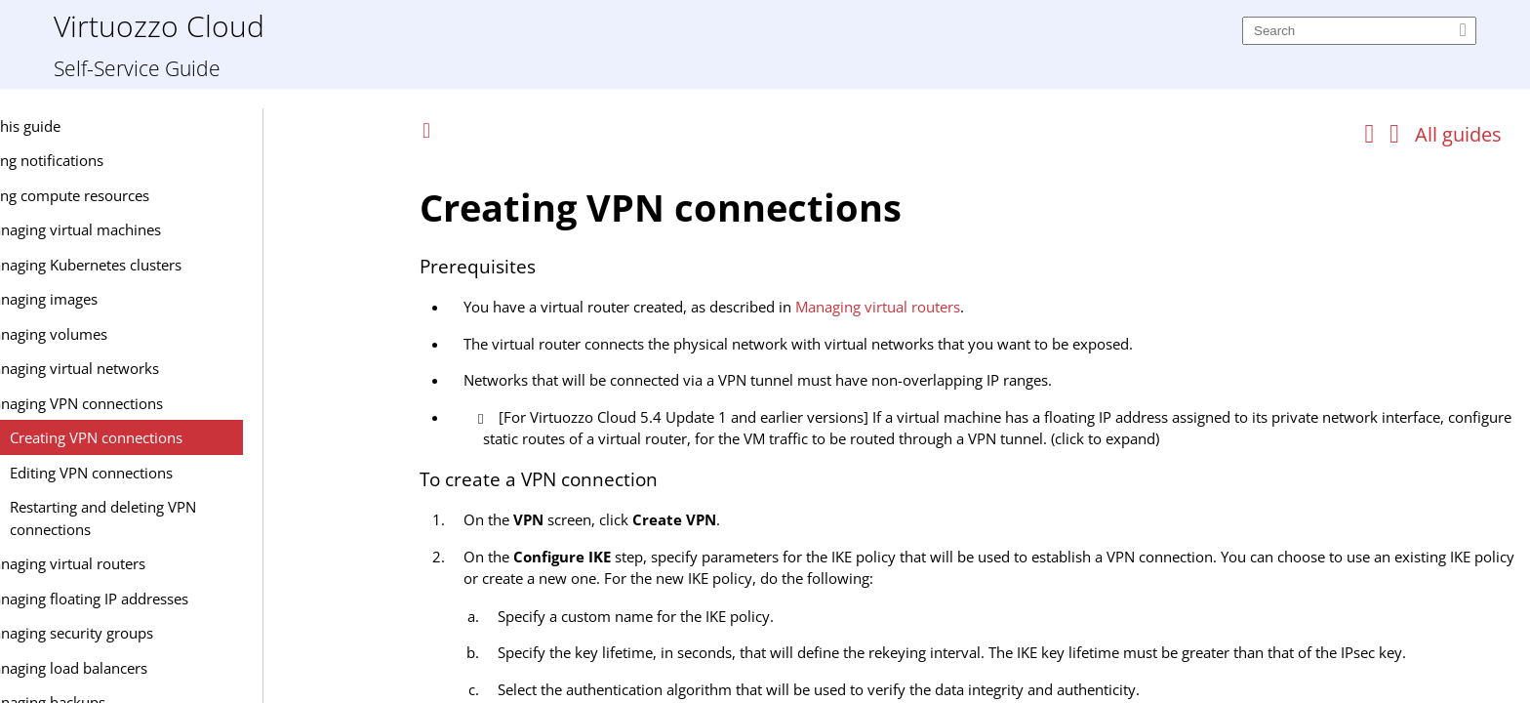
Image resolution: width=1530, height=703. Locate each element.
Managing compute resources (182, 195)
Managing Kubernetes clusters (212, 264)
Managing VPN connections (203, 403)
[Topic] (970, 427)
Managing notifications (159, 160)
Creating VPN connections (227, 437)
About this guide (137, 126)
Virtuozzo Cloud (159, 25)
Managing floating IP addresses (216, 598)
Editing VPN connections (222, 472)
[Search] (1359, 31)
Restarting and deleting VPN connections (234, 518)
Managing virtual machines (202, 229)
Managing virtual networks (201, 368)
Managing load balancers (195, 668)
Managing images (170, 299)
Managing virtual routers (194, 563)
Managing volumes (175, 334)
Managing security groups (198, 632)
